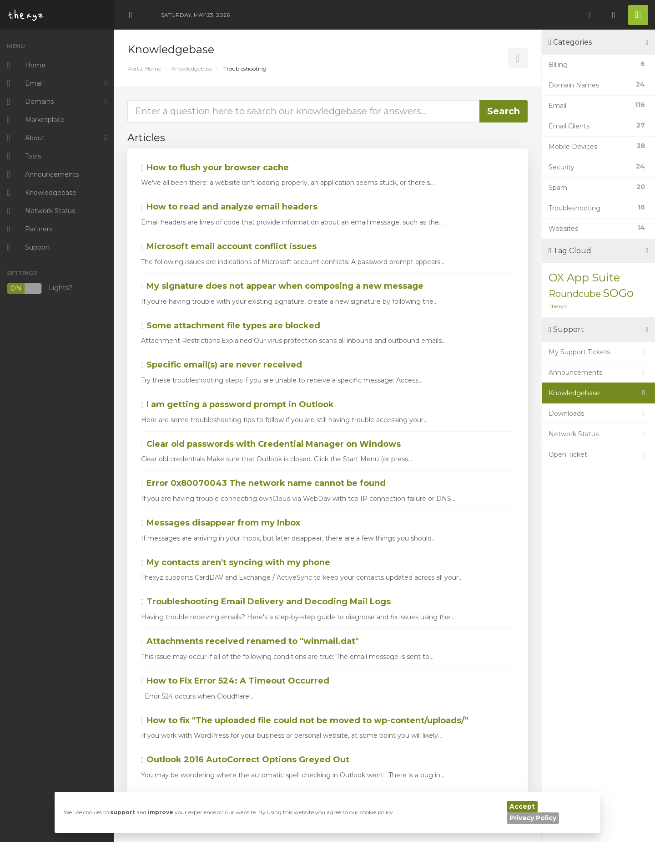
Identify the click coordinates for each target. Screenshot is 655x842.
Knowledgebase (191, 68)
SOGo (618, 293)
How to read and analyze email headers (229, 207)
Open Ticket (598, 454)
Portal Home (144, 68)
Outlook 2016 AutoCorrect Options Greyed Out (245, 760)
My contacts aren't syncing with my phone (235, 562)
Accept (522, 806)
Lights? (39, 288)
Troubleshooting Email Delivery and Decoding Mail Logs (266, 602)
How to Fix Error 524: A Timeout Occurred (235, 681)
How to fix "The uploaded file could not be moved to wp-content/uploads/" (305, 720)
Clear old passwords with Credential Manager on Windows (271, 444)
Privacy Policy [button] (532, 818)
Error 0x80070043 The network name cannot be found (263, 483)
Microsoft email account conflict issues (229, 246)
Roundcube (575, 293)
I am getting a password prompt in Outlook (237, 404)
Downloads (598, 413)
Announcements (598, 372)
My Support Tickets (598, 352)
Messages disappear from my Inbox (220, 523)
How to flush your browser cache (215, 168)
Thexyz (558, 306)
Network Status (598, 434)
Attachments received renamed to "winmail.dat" (250, 641)
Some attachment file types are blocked (230, 326)
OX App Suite (584, 277)
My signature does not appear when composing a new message (282, 286)
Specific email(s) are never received (221, 365)
